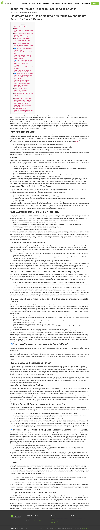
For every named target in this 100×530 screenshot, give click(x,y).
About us (24, 3)
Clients (77, 3)
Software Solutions (43, 3)
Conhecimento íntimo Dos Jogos (22, 92)
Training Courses (55, 3)
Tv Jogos (16, 65)
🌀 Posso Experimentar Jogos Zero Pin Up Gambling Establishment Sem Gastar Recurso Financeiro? (23, 62)
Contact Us (95, 3)
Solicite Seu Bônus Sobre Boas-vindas (23, 36)
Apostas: (16, 97)
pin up (76, 141)
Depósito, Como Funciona (20, 108)
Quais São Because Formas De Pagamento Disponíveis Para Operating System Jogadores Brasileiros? (24, 82)
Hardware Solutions (67, 3)
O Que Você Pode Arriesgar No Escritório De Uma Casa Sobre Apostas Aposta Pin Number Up (23, 45)
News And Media (85, 3)
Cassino (16, 28)
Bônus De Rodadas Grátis (20, 26)
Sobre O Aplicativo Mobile (20, 88)
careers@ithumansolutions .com (78, 518)
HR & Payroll (32, 3)
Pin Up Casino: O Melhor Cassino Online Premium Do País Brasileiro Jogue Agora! (22, 40)
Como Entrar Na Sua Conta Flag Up (22, 55)
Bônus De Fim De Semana (20, 90)
